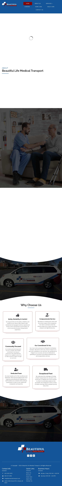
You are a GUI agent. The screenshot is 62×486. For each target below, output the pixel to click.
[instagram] (31, 456)
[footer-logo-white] (9, 2)
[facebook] (28, 456)
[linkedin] (34, 456)
